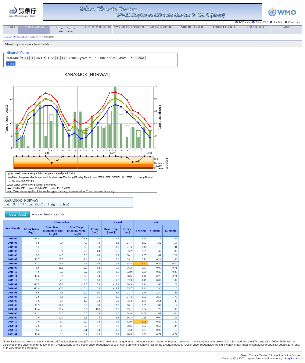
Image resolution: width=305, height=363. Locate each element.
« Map (11, 63)
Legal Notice (292, 358)
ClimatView (35, 36)
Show (140, 58)
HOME (7, 36)
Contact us (293, 22)
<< (26, 58)
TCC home (244, 22)
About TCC (262, 22)
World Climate (20, 36)
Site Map (278, 22)
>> (63, 58)
